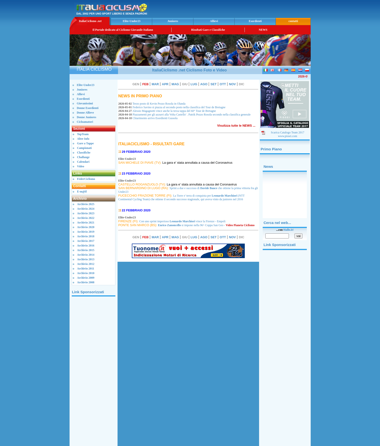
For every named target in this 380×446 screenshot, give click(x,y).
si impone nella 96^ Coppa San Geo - (206, 225)
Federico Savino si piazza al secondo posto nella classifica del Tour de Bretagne (172, 107)
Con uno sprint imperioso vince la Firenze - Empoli (182, 221)
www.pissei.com (287, 136)
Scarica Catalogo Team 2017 (287, 132)
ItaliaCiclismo (90, 21)
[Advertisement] (252, 8)
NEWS (263, 29)
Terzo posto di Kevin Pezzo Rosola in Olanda (152, 103)
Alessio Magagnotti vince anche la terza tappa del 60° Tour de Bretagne (167, 111)
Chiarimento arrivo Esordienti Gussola (148, 118)
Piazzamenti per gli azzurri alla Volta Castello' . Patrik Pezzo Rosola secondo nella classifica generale (185, 114)
